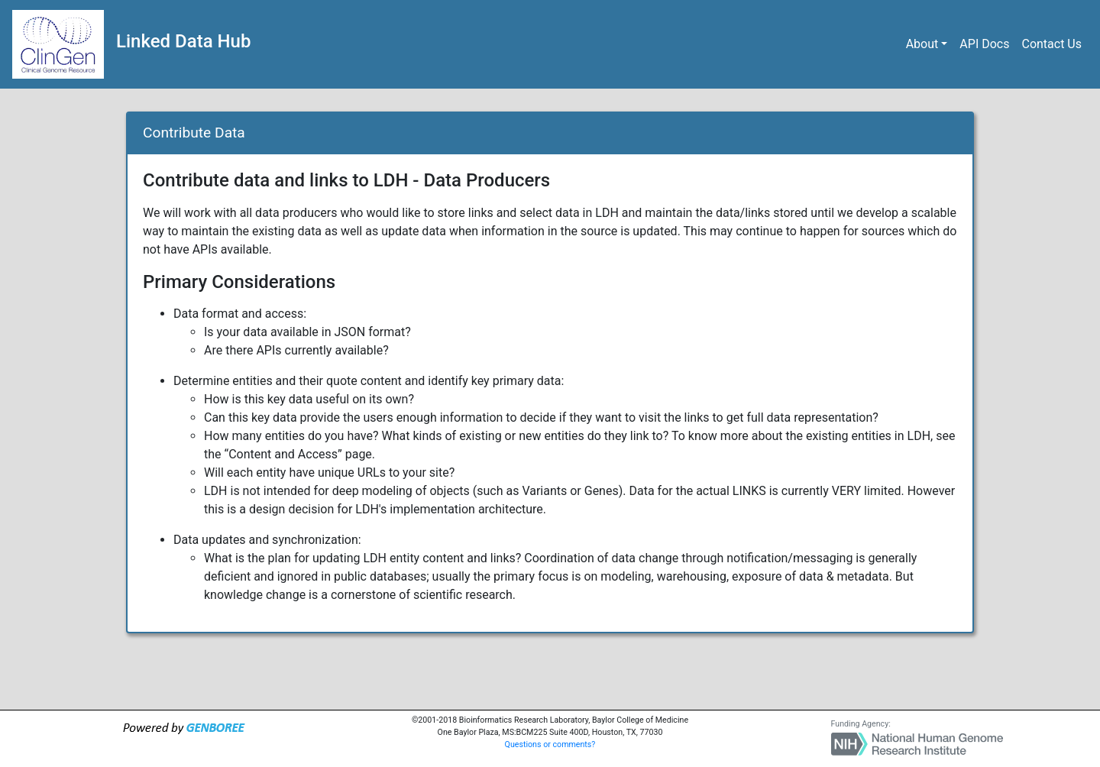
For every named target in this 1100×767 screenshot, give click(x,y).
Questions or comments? (550, 744)
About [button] (922, 44)
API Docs (984, 44)
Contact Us (1051, 44)
